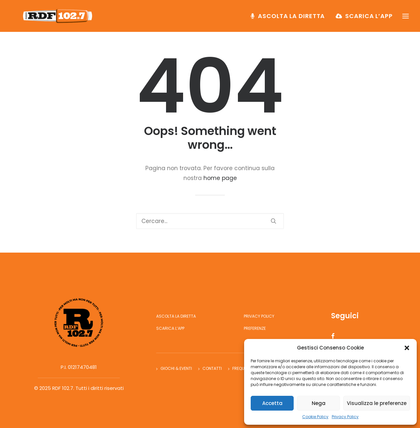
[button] (407, 348)
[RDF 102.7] (60, 19)
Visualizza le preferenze (377, 403)
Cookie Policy (315, 416)
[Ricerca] (210, 221)
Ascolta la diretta (291, 18)
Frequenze (242, 368)
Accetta (272, 403)
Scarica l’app (369, 18)
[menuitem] (290, 18)
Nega (319, 403)
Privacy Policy (345, 416)
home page (220, 178)
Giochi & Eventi (176, 368)
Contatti (212, 368)
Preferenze (255, 328)
